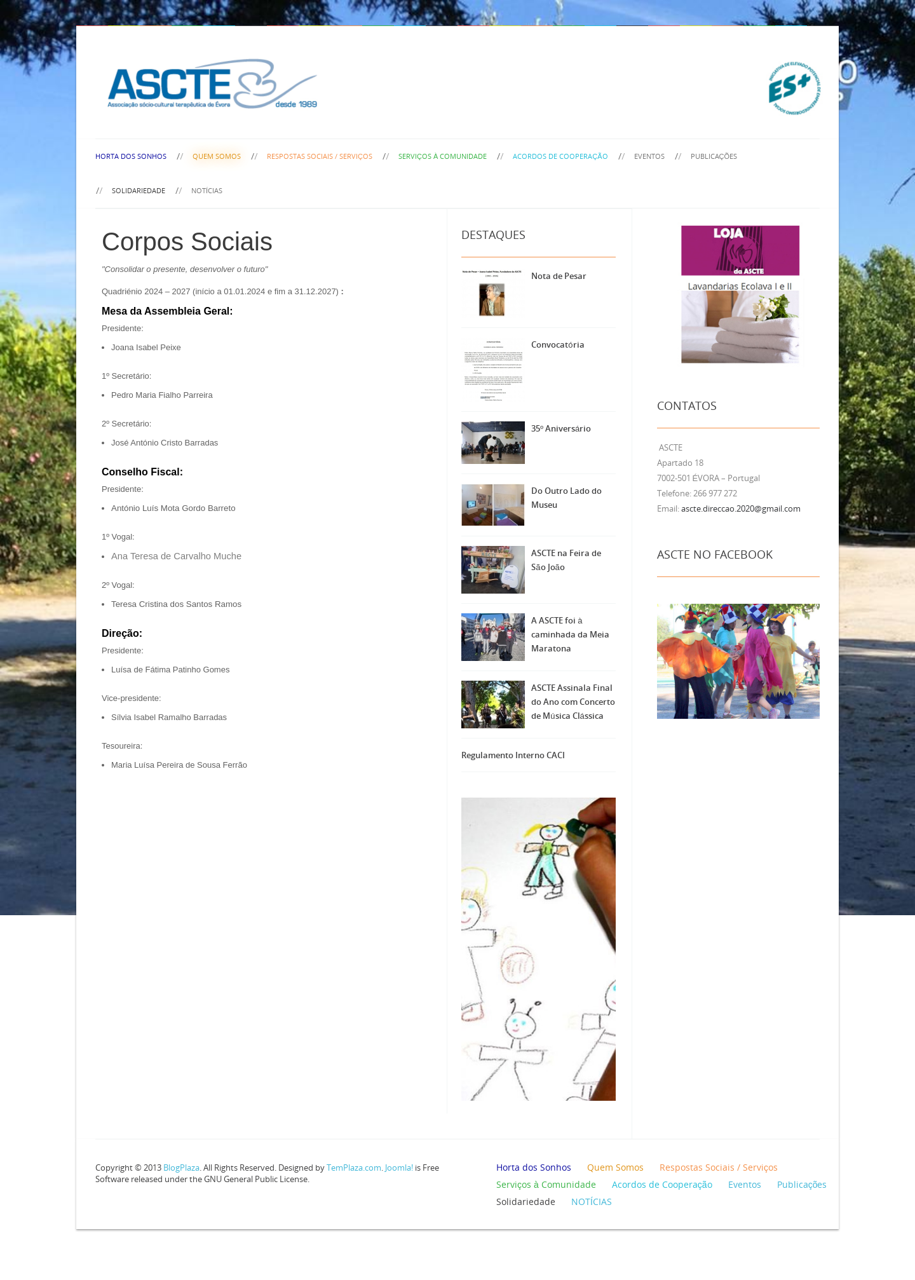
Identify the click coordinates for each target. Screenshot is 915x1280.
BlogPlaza (180, 1167)
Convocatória (557, 344)
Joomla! (399, 1167)
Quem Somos (217, 156)
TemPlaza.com (354, 1167)
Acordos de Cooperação (560, 156)
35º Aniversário (561, 428)
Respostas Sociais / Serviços (319, 156)
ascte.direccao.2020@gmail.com (741, 508)
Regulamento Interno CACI (513, 755)
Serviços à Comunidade (442, 156)
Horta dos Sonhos (130, 156)
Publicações (714, 156)
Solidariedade (138, 190)
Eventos (649, 156)
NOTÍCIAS (206, 190)
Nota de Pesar (558, 276)
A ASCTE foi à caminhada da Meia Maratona (570, 634)
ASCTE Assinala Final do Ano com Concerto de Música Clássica (573, 701)
